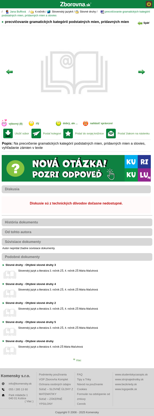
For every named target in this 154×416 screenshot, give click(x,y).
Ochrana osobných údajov (55, 384)
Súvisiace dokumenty (23, 242)
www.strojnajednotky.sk (129, 379)
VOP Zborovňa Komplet (53, 379)
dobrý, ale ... (70, 123)
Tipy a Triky (84, 379)
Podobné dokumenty (22, 257)
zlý (37, 123)
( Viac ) (29, 401)
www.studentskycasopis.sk (131, 374)
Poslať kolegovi (52, 133)
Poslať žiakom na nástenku (134, 133)
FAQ (80, 374)
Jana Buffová (15, 12)
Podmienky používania (53, 374)
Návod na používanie (90, 384)
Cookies (82, 389)
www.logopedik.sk (126, 389)
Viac (77, 360)
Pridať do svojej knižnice (89, 133)
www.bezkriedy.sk (126, 384)
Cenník (81, 403)
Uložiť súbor (22, 133)
